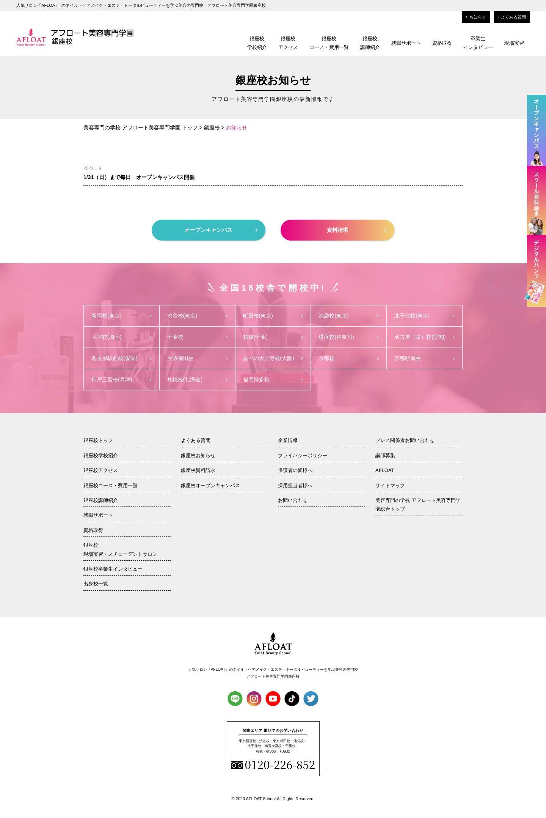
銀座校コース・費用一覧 (329, 43)
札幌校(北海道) (197, 379)
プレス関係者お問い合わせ (405, 440)
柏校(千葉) (273, 337)
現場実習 (514, 43)
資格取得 (442, 43)
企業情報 (288, 440)
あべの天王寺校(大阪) (273, 358)
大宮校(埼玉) (121, 337)
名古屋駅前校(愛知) (121, 358)
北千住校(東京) (424, 316)
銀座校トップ (98, 440)
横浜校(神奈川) (348, 337)
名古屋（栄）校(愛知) (424, 337)
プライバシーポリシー (302, 455)
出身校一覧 (95, 584)
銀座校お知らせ (198, 455)
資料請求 (356, 230)
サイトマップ (390, 485)
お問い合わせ (293, 500)
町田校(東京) (273, 316)
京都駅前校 (424, 358)
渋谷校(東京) (197, 316)
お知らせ (476, 17)
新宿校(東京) (121, 316)
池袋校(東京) (348, 316)
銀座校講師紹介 (370, 43)
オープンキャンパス (221, 230)
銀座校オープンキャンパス (210, 485)
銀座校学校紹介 (257, 43)
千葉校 (197, 337)
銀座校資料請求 (198, 470)
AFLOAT (384, 470)
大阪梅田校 (197, 358)
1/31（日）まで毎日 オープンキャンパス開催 (139, 177)
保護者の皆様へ (295, 470)
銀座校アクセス (288, 43)
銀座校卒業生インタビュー (113, 569)
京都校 (348, 358)
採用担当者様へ (295, 485)
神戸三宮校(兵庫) (121, 379)
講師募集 (385, 455)
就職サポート (406, 43)
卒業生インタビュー (478, 43)
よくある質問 (511, 17)
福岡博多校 (273, 379)
